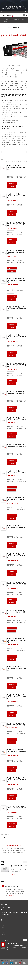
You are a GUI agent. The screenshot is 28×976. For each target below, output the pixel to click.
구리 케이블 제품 (13, 19)
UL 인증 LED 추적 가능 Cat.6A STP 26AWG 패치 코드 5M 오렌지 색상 (16, 696)
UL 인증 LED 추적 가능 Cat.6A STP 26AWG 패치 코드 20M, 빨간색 (16, 583)
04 (10, 161)
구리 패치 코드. (21, 19)
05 (12, 161)
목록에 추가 (12, 183)
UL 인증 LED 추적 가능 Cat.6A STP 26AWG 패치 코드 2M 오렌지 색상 (16, 640)
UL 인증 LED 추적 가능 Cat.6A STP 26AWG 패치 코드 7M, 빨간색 (16, 499)
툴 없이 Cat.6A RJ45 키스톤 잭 (19, 866)
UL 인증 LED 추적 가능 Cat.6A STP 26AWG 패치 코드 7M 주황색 (16, 724)
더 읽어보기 (13, 874)
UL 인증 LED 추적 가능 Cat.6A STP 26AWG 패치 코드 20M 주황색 (16, 807)
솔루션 (3, 927)
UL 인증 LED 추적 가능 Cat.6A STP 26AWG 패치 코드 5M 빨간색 (16, 471)
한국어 (24, 11)
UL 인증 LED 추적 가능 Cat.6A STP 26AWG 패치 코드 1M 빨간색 (16, 392)
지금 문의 (11, 186)
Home (2, 19)
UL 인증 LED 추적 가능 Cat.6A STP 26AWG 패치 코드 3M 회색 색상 (16, 223)
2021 (3, 948)
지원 (3, 930)
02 (6, 161)
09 (21, 161)
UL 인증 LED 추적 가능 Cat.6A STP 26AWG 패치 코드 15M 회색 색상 (16, 336)
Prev (24, 862)
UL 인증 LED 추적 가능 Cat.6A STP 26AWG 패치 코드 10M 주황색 (16, 751)
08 (18, 161)
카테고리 (7, 19)
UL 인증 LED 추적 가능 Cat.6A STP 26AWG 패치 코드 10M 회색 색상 (16, 308)
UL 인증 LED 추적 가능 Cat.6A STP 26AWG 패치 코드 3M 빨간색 (16, 445)
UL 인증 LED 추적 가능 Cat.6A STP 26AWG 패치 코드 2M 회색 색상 (16, 195)
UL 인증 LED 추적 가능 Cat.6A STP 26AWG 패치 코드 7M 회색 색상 (16, 280)
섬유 (3, 923)
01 (4, 161)
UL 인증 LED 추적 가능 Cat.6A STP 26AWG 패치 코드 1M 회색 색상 (16, 167)
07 (16, 161)
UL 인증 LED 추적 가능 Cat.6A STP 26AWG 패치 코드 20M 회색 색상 (16, 364)
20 (24, 161)
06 (14, 161)
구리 (3, 925)
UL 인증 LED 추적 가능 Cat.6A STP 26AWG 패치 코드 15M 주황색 (16, 779)
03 (8, 161)
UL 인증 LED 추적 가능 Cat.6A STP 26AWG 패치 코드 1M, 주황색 (16, 612)
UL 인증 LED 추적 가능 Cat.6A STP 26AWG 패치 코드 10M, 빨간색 (16, 527)
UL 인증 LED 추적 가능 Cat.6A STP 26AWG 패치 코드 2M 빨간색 (16, 418)
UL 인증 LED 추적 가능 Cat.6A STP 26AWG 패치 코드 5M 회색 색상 (16, 252)
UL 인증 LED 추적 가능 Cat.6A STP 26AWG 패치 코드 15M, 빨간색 (16, 555)
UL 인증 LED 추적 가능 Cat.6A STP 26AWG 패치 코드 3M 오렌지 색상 (16, 668)
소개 (3, 932)
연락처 (3, 934)
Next (26, 862)
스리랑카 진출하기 (12, 943)
